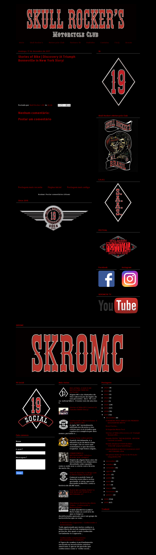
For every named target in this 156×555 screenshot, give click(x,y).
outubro (110, 464)
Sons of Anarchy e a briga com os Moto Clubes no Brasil (83, 474)
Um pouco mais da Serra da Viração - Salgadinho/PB (122, 456)
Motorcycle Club (56, 42)
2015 (106, 502)
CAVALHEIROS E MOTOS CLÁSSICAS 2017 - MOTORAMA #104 (123, 450)
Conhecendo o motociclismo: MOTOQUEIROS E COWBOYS (73, 539)
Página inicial (54, 187)
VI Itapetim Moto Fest (115, 429)
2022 (106, 398)
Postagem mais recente (30, 187)
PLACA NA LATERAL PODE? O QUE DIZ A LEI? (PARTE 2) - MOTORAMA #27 (82, 492)
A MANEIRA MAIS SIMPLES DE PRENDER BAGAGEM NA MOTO (122, 422)
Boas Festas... (112, 426)
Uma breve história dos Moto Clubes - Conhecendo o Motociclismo (83, 505)
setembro (110, 468)
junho (109, 478)
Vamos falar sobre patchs (81, 438)
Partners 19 (75, 42)
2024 (106, 391)
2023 (106, 394)
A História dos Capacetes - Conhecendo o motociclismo (78, 523)
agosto (109, 471)
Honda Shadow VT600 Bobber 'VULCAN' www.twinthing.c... (119, 445)
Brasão (129, 42)
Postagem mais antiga (78, 187)
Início (21, 42)
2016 (106, 499)
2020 (106, 405)
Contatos (104, 42)
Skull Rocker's (36, 42)
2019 (106, 408)
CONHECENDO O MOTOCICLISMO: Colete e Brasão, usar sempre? (81, 455)
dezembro (111, 418)
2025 (106, 388)
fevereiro (111, 491)
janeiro (109, 495)
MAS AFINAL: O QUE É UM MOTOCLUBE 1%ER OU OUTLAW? (80, 390)
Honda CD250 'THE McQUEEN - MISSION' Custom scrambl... (123, 439)
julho (108, 474)
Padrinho (90, 42)
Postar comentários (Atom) (58, 194)
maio (108, 481)
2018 (106, 411)
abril (108, 485)
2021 (106, 401)
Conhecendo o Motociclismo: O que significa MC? (83, 422)
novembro (111, 461)
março (109, 488)
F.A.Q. (117, 42)
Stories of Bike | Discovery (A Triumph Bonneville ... (123, 434)
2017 (106, 415)
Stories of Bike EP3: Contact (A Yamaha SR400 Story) (83, 408)
